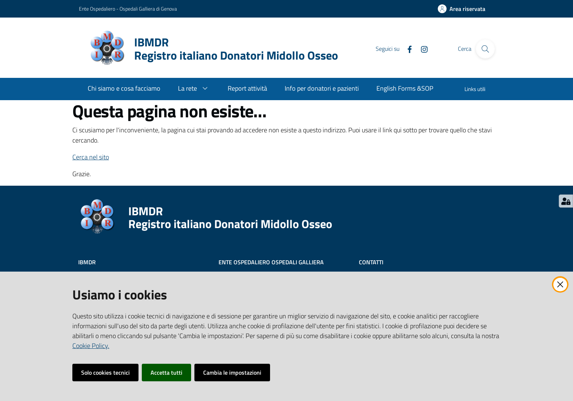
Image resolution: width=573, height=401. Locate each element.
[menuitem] (124, 89)
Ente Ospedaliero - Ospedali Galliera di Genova (128, 8)
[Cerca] (485, 49)
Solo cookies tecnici (105, 372)
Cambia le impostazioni (232, 372)
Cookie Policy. (90, 346)
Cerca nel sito (90, 157)
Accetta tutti (166, 372)
